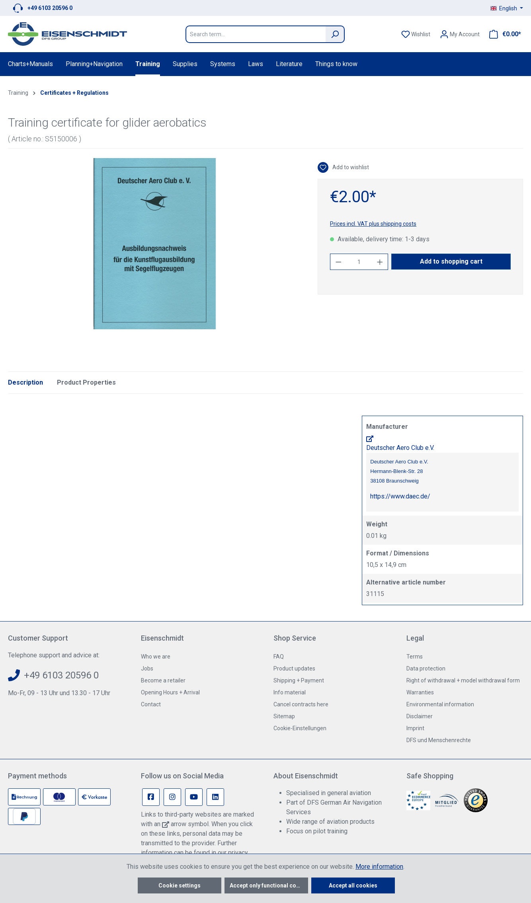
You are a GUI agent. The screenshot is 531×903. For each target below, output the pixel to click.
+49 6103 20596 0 (49, 8)
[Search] (335, 34)
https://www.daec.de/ (400, 496)
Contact (151, 704)
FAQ (278, 656)
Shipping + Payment (298, 680)
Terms (414, 656)
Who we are (155, 656)
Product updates (294, 668)
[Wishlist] (415, 34)
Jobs (147, 668)
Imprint (415, 728)
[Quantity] (359, 262)
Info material (289, 692)
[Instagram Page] (172, 797)
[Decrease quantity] (338, 262)
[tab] (25, 382)
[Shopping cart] (502, 34)
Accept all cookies (353, 885)
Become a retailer (163, 680)
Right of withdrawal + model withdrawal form (463, 680)
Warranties (420, 692)
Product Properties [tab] (86, 382)
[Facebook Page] (151, 797)
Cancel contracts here (300, 704)
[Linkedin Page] (215, 797)
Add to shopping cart (451, 261)
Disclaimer (419, 716)
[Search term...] (255, 34)
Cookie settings (179, 885)
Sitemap (284, 716)
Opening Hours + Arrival (170, 692)
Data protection (425, 668)
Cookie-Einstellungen (299, 728)
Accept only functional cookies (269, 885)
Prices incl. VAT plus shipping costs (373, 224)
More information (379, 866)
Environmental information (440, 704)
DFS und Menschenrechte (438, 740)
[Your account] (459, 34)
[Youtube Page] (193, 797)
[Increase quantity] (380, 262)
